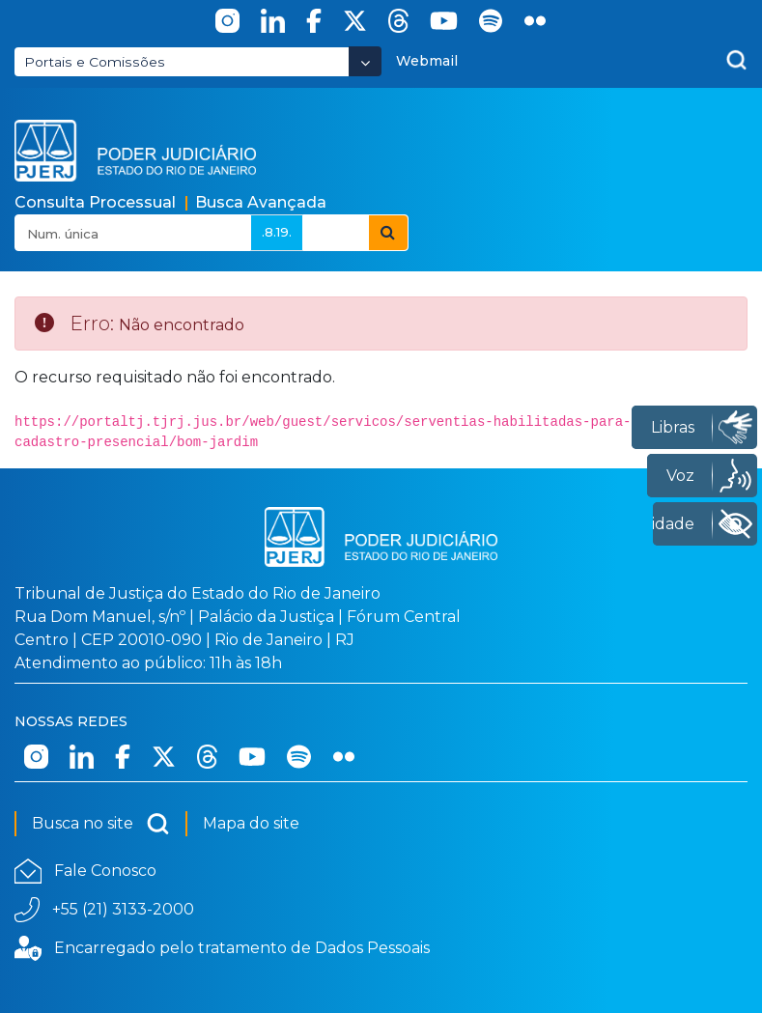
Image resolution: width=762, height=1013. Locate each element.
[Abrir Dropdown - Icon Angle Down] (365, 61)
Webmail (427, 61)
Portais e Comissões (94, 62)
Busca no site (101, 823)
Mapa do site (251, 823)
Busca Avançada (260, 202)
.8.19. (277, 231)
